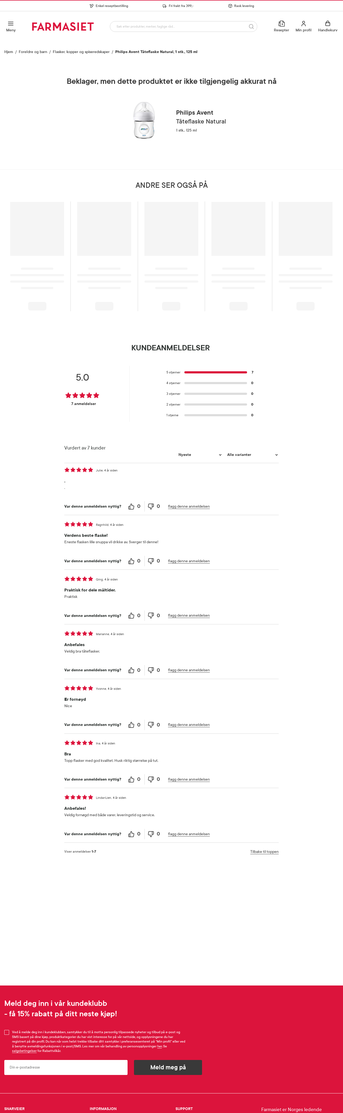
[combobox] (182, 26)
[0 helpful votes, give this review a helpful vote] (135, 506)
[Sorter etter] (199, 455)
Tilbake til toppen (264, 851)
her (159, 1046)
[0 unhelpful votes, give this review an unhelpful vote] (154, 506)
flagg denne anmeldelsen (189, 506)
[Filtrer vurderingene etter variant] (252, 455)
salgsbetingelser (24, 1051)
